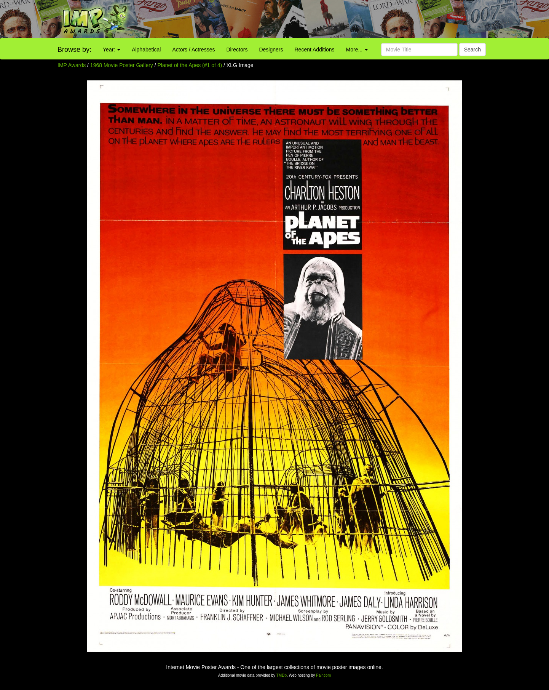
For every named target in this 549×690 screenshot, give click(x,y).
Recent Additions (315, 49)
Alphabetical (146, 49)
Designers (271, 49)
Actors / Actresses (193, 49)
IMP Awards (71, 65)
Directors (236, 49)
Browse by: (74, 49)
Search (472, 49)
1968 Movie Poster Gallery (121, 65)
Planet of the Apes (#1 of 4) (190, 65)
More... (357, 49)
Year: (111, 49)
